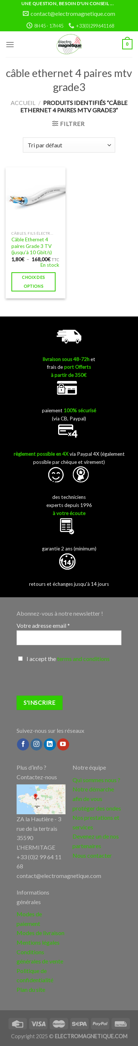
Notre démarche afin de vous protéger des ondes (96, 798)
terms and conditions (83, 658)
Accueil (23, 102)
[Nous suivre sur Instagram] (37, 744)
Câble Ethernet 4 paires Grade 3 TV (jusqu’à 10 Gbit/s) (31, 246)
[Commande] (69, 144)
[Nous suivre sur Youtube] (63, 744)
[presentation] (72, 681)
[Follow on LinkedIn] (50, 744)
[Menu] (10, 44)
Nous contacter (92, 855)
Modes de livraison (40, 932)
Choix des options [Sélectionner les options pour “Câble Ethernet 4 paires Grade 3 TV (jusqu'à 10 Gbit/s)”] (33, 281)
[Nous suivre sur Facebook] (23, 744)
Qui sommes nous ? (96, 779)
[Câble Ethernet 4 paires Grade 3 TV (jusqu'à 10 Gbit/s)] (36, 197)
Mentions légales (38, 942)
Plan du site (31, 989)
